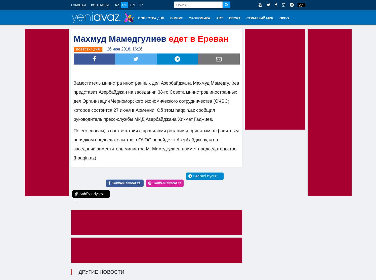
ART (219, 18)
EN (132, 5)
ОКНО (284, 18)
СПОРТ (234, 18)
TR (140, 5)
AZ (117, 5)
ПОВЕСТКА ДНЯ (151, 18)
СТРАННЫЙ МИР (259, 18)
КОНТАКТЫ (100, 5)
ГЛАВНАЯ (78, 5)
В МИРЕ (176, 18)
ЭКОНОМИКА (199, 18)
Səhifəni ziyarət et (124, 183)
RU (124, 5)
